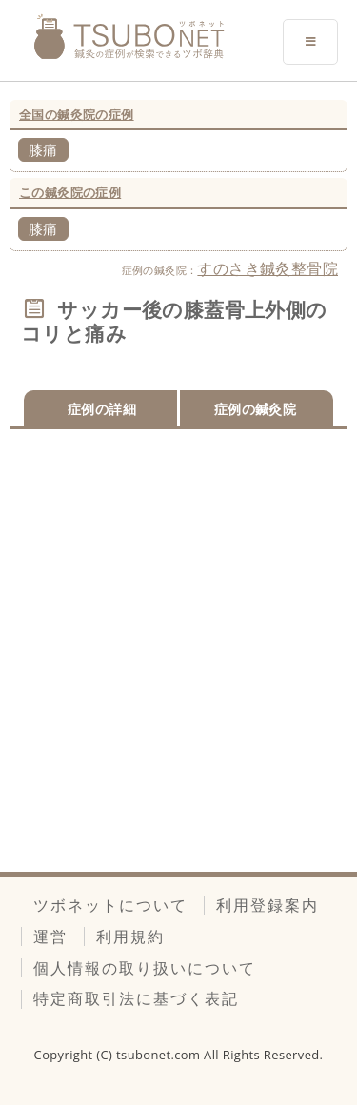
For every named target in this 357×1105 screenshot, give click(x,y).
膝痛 (43, 149)
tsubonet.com (160, 1054)
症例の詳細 (102, 409)
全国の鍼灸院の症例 (76, 114)
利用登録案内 (267, 905)
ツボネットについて (110, 905)
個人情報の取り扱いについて (144, 967)
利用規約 (130, 936)
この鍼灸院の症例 (70, 192)
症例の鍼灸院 (255, 409)
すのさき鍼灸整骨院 (267, 268)
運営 (50, 936)
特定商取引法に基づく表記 (136, 998)
